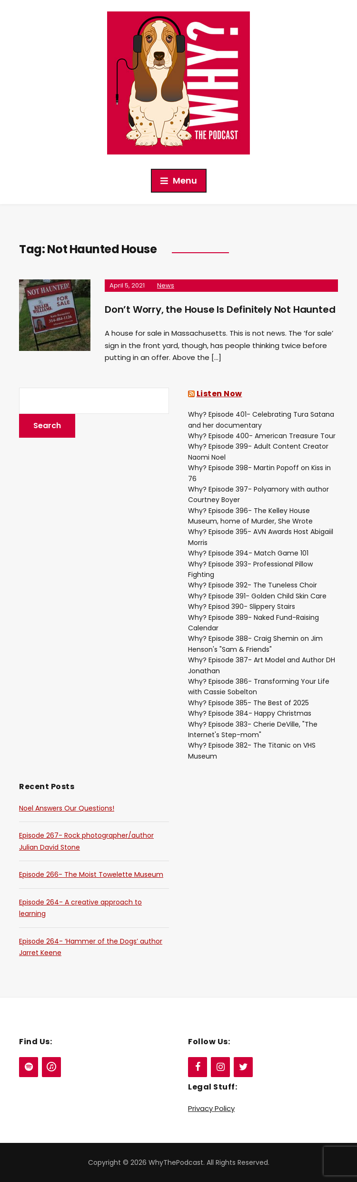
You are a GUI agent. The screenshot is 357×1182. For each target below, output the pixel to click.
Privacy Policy (211, 1108)
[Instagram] (220, 1067)
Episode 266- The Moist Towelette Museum (91, 874)
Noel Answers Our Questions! (66, 808)
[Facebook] (197, 1067)
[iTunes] (51, 1067)
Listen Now (219, 393)
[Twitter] (243, 1067)
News (165, 285)
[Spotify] (28, 1067)
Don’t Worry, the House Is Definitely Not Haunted (220, 309)
